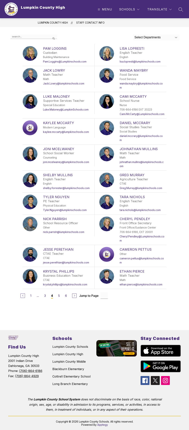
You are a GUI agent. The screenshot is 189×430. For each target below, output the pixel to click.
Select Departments (147, 37)
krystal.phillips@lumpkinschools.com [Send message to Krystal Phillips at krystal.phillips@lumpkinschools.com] (65, 284)
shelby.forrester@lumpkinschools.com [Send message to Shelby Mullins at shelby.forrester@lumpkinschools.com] (66, 188)
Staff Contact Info (90, 22)
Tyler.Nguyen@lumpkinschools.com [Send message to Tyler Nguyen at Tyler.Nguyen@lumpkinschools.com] (65, 210)
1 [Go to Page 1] (31, 296)
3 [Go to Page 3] (45, 296)
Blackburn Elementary (68, 369)
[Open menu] (104, 9)
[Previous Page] (23, 295)
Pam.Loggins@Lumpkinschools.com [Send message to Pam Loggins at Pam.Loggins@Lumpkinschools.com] (64, 61)
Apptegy (102, 424)
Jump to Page (89, 296)
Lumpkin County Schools (70, 347)
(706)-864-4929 (27, 376)
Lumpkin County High (53, 22)
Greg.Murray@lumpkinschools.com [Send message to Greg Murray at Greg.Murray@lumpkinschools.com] (141, 188)
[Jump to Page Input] (104, 295)
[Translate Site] (159, 9)
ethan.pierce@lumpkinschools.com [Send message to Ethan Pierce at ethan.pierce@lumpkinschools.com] (141, 284)
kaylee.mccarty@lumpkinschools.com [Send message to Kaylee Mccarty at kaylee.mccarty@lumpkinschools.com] (66, 131)
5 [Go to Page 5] (59, 296)
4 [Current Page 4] (52, 296)
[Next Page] (74, 295)
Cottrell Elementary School (71, 376)
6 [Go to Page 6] (66, 296)
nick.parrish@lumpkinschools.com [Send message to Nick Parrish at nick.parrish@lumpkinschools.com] (63, 232)
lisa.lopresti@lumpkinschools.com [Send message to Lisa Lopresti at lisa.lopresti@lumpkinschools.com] (140, 61)
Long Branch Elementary (70, 384)
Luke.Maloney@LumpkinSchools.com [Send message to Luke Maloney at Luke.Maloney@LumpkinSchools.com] (66, 109)
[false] (33, 36)
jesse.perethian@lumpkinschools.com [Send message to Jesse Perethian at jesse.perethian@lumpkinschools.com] (66, 262)
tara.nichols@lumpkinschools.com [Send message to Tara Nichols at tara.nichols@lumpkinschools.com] (140, 210)
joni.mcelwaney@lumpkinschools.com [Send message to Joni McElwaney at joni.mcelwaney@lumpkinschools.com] (66, 162)
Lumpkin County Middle (69, 361)
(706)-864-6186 (30, 371)
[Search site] (181, 9)
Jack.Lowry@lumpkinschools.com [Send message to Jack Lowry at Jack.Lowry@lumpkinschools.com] (63, 83)
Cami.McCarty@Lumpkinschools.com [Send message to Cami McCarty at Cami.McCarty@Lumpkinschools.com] (142, 114)
